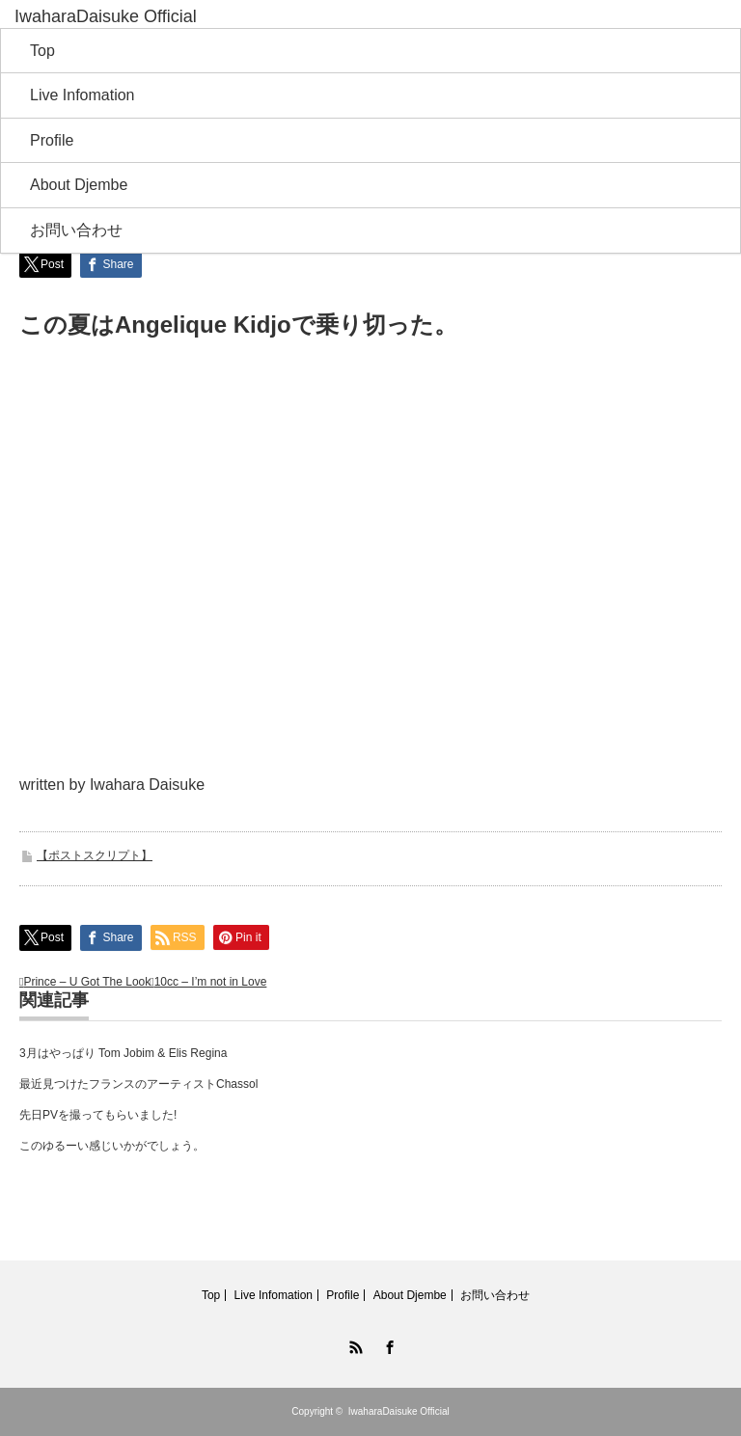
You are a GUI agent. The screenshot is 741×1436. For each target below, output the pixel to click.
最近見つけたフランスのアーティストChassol (138, 1084)
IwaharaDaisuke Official (399, 1411)
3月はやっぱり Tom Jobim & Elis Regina (123, 1053)
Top (42, 50)
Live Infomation (82, 95)
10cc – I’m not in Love (210, 982)
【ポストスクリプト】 (94, 855)
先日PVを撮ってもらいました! (98, 1115)
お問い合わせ (76, 230)
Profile (51, 140)
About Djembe (78, 184)
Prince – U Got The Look (87, 982)
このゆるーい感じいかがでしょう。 (112, 1145)
